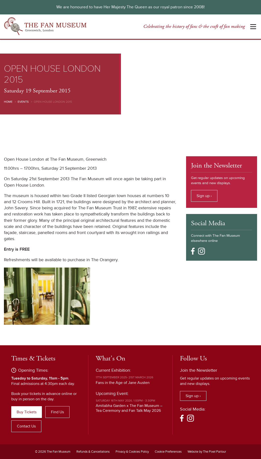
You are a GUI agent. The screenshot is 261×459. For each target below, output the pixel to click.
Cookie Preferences (168, 452)
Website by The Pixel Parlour (207, 452)
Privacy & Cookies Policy (132, 452)
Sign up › (204, 195)
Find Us (57, 412)
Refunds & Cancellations (93, 452)
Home (8, 102)
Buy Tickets (26, 412)
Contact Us (26, 426)
